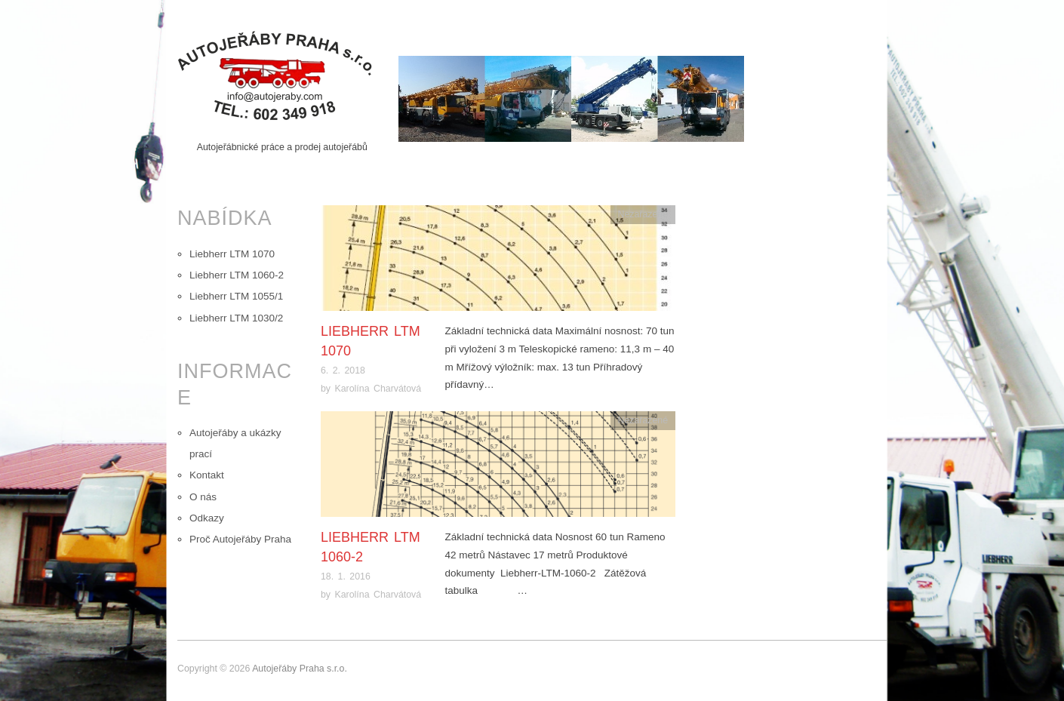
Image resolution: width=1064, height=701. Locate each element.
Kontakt (206, 475)
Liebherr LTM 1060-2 (236, 275)
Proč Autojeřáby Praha (240, 539)
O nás (203, 497)
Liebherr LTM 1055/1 (236, 296)
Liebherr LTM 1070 (232, 254)
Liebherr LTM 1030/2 (236, 318)
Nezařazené (642, 214)
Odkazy (206, 518)
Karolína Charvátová (378, 388)
